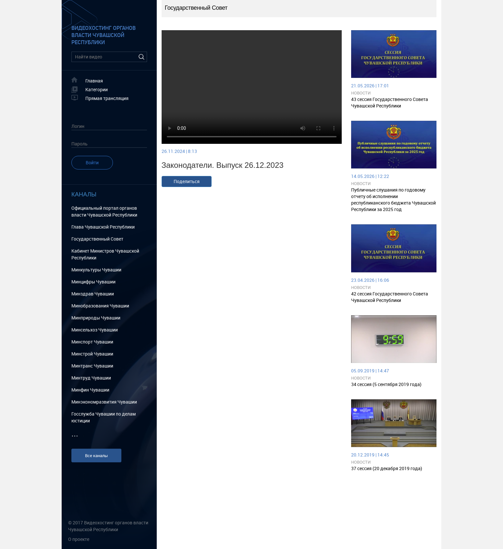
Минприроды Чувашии (95, 318)
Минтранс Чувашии (92, 366)
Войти (92, 162)
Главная (94, 81)
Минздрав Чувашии (92, 294)
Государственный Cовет (97, 239)
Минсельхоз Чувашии (94, 330)
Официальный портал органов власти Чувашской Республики (104, 211)
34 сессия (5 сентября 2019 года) (386, 384)
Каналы (83, 194)
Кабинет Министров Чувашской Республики (105, 254)
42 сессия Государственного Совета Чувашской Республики (389, 297)
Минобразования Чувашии (100, 306)
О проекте (78, 539)
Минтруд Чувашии (91, 378)
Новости (361, 93)
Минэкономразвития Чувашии (104, 402)
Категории (96, 89)
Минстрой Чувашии (92, 354)
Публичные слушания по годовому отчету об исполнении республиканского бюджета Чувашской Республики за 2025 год (393, 199)
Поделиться (187, 181)
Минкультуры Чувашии (96, 270)
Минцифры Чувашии (93, 282)
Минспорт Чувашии (92, 342)
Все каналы (96, 455)
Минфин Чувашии (90, 390)
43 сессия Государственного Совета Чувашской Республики (389, 102)
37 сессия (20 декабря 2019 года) (386, 468)
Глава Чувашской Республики (103, 227)
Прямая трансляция (107, 98)
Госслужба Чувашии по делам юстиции (103, 417)
